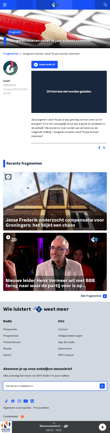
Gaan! (6, 81)
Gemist (7, 355)
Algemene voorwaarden (17, 408)
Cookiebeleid (10, 416)
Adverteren (65, 348)
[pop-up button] (89, 75)
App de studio (66, 342)
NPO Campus (66, 355)
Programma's (11, 335)
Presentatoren (12, 342)
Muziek (7, 348)
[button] (102, 427)
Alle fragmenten (94, 296)
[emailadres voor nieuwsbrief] (55, 386)
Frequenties (10, 329)
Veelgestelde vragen (70, 335)
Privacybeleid (41, 408)
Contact (63, 329)
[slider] (69, 107)
